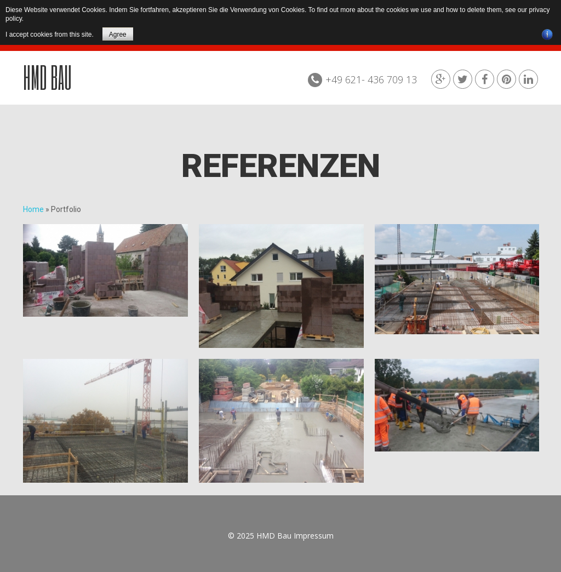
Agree (118, 34)
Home (33, 209)
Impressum (314, 535)
